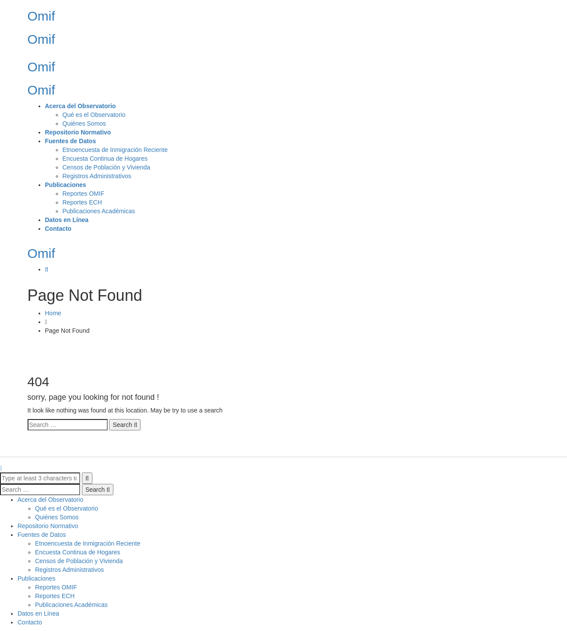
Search (125, 424)
